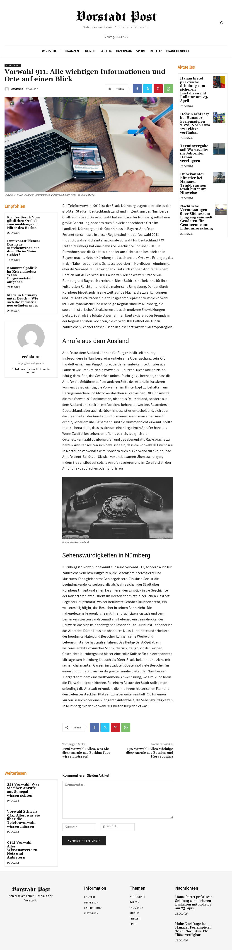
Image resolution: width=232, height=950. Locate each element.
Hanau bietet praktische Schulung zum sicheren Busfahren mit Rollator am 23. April (193, 88)
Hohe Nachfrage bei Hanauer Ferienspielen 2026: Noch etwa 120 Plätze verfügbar (194, 121)
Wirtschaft (13, 65)
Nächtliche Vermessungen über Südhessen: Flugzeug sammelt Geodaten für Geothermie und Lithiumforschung (195, 209)
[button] (221, 22)
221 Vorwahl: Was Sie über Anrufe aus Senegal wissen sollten (23, 789)
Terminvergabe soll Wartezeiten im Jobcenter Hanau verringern (195, 148)
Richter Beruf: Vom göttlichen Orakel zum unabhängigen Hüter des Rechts (23, 222)
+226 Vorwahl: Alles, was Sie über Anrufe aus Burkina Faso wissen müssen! (86, 753)
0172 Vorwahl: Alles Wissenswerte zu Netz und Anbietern (23, 843)
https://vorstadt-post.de (31, 363)
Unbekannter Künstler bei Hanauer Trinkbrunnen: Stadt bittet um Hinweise (192, 175)
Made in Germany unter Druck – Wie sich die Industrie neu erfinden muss (22, 300)
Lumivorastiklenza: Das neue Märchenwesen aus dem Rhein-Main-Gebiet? (23, 248)
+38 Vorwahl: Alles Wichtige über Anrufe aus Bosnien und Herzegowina (149, 753)
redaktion (17, 89)
